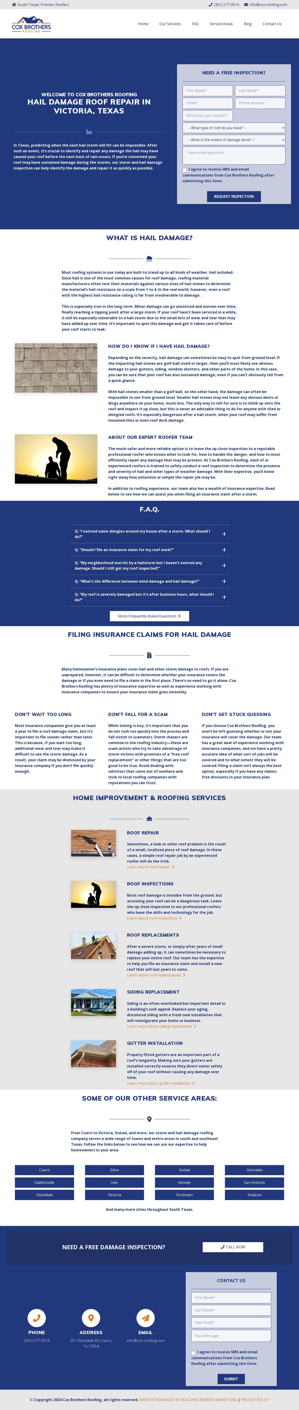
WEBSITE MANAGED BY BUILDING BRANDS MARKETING (188, 1399)
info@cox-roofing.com (146, 1339)
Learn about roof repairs (150, 869)
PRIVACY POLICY (255, 1399)
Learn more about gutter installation (161, 1085)
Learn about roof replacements (156, 977)
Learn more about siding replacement (161, 1028)
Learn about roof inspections (154, 920)
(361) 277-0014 (36, 1339)
